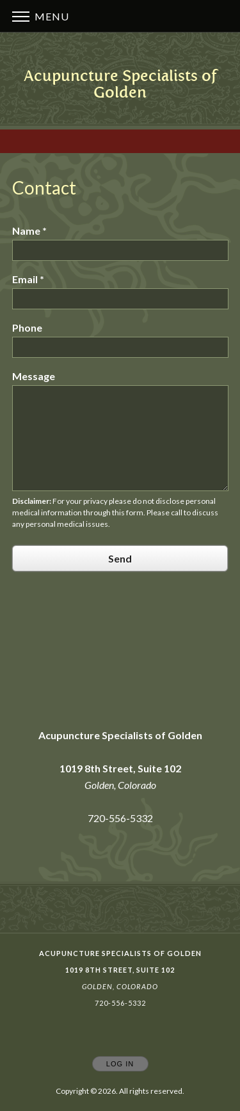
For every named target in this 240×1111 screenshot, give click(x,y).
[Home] (120, 83)
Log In (120, 1064)
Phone (27, 327)
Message (33, 376)
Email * (28, 279)
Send (120, 558)
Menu (40, 16)
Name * (29, 230)
